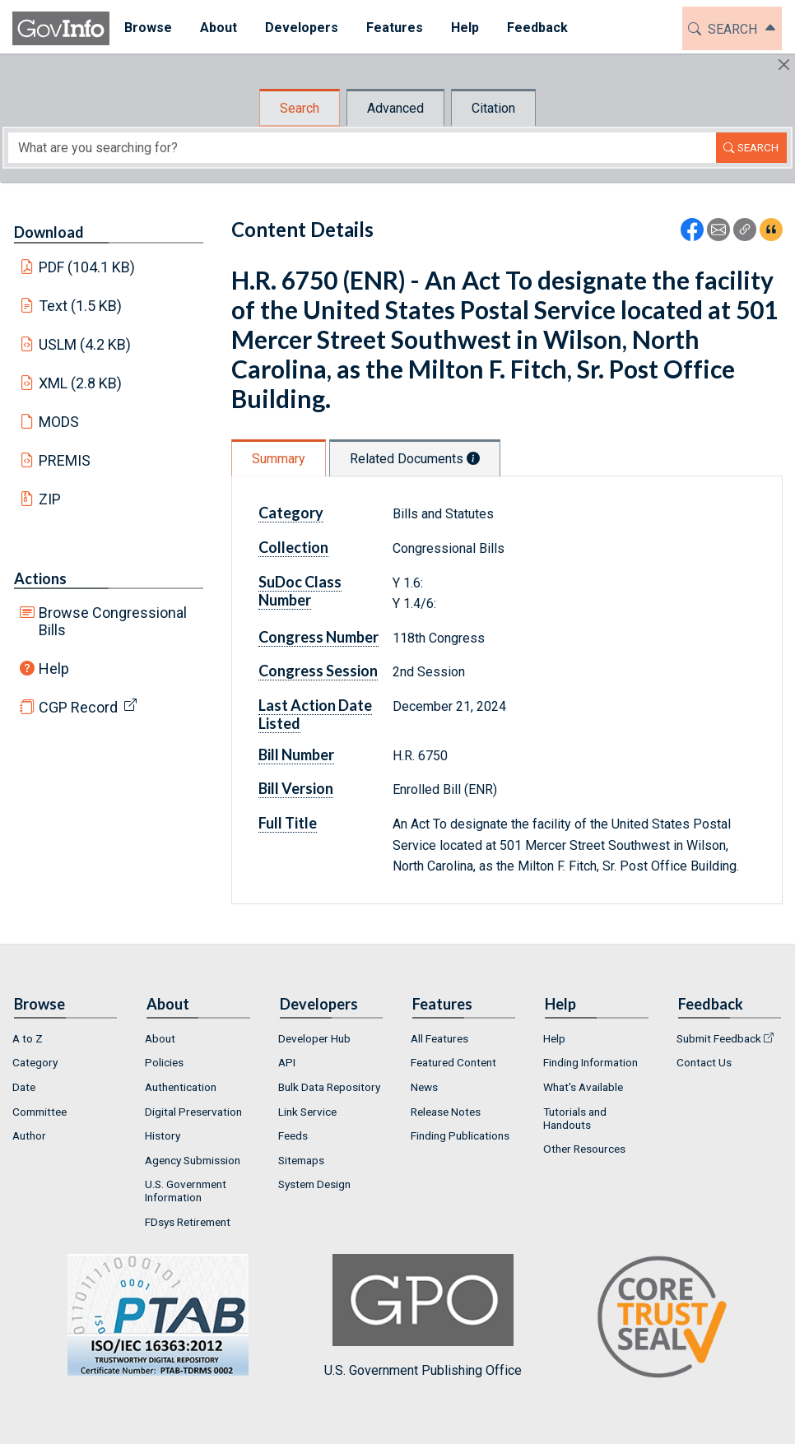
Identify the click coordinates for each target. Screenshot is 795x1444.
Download (49, 232)
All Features (439, 1038)
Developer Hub (314, 1038)
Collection (293, 547)
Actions (40, 578)
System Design (314, 1184)
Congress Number (318, 637)
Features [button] (393, 27)
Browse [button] (147, 27)
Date (23, 1086)
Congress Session (318, 671)
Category (290, 513)
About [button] (217, 27)
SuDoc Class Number (300, 591)
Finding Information (590, 1062)
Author (29, 1135)
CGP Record (78, 707)
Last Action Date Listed (315, 714)
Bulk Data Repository (329, 1086)
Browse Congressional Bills (113, 621)
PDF (87, 267)
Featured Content (453, 1062)
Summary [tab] (278, 459)
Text (81, 305)
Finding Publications (460, 1135)
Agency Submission (192, 1160)
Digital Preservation (193, 1111)
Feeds (293, 1135)
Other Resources (584, 1148)
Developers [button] (300, 27)
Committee (39, 1111)
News (424, 1086)
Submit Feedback (718, 1038)
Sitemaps (301, 1160)
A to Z (27, 1038)
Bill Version (295, 788)
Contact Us (704, 1062)
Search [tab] (299, 108)
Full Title (287, 823)
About (160, 1038)
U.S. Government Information (185, 1190)
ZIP (50, 499)
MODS (59, 421)
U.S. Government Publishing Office (423, 1316)
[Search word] (362, 147)
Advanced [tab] (395, 108)
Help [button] (464, 27)
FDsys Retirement (187, 1221)
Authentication (180, 1086)
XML (81, 383)
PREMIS (65, 460)
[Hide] (784, 64)
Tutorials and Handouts (575, 1118)
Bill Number (296, 754)
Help (54, 668)
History (162, 1135)
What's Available (583, 1086)
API (286, 1062)
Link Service (307, 1111)
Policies (164, 1062)
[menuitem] (147, 28)
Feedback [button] (536, 27)
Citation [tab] (493, 108)
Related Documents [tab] (415, 459)
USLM (85, 344)
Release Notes (446, 1111)
